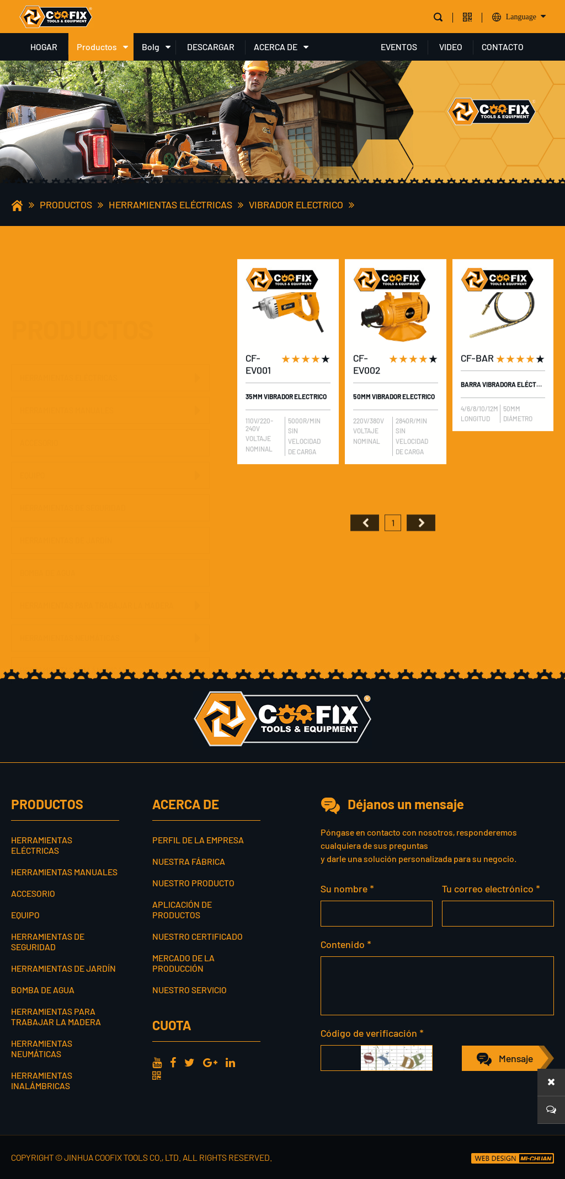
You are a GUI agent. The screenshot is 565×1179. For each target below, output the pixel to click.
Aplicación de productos (182, 909)
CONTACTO (503, 46)
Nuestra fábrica (188, 861)
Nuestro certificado (197, 936)
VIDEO (450, 46)
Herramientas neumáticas (70, 614)
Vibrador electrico (296, 204)
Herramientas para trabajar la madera (97, 581)
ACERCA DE (275, 46)
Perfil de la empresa (198, 840)
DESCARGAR (210, 46)
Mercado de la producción (183, 962)
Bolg (150, 46)
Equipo (32, 451)
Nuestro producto (193, 882)
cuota (171, 1025)
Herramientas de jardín (66, 516)
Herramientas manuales (67, 358)
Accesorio (39, 391)
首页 (364, 542)
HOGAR (43, 46)
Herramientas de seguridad (73, 484)
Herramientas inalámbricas (73, 647)
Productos (97, 46)
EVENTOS (399, 46)
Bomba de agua (48, 549)
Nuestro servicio (189, 989)
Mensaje (516, 1058)
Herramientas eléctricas (170, 204)
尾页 (421, 542)
